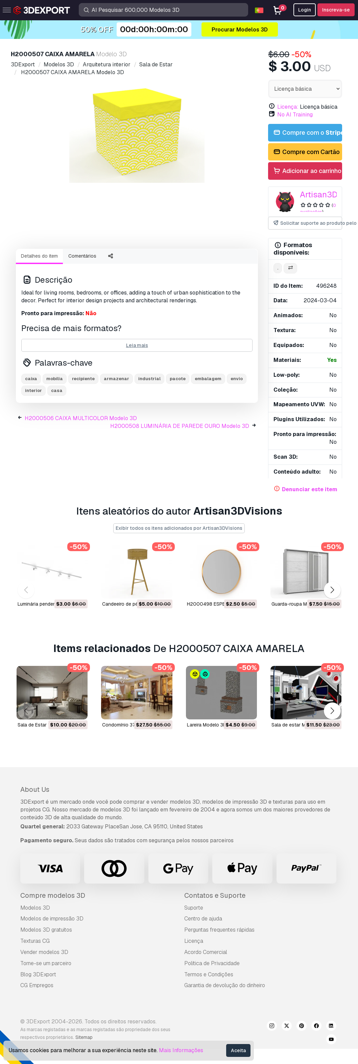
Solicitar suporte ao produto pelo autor (307, 223)
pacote (178, 396)
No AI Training (295, 114)
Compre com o (307, 133)
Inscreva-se (336, 10)
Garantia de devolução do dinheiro (224, 985)
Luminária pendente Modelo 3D (51, 604)
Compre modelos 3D (52, 895)
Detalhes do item (39, 274)
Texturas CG (35, 940)
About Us (34, 789)
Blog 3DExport (38, 974)
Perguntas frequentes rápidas (219, 929)
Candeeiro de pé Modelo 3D (132, 604)
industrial (149, 396)
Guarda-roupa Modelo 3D (299, 604)
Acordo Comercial (205, 952)
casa (57, 408)
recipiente (83, 396)
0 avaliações (318, 208)
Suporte (193, 907)
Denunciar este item (309, 489)
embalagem (208, 396)
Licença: (288, 106)
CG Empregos (36, 985)
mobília (54, 396)
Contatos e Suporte (214, 895)
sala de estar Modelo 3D (298, 725)
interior (33, 408)
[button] (332, 590)
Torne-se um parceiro (45, 963)
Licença (193, 940)
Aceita (238, 1050)
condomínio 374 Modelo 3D (132, 725)
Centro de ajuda (203, 918)
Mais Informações (181, 1050)
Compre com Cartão (306, 152)
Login (304, 10)
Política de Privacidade (212, 963)
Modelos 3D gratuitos (46, 929)
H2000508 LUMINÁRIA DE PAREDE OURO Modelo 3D (179, 444)
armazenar (116, 396)
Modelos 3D (35, 907)
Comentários (82, 274)
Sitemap (84, 1037)
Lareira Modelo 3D (206, 725)
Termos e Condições (208, 974)
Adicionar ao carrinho (306, 171)
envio (237, 396)
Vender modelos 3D (44, 952)
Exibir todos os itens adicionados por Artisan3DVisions (179, 528)
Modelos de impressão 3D (51, 918)
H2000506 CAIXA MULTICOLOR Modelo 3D (81, 436)
